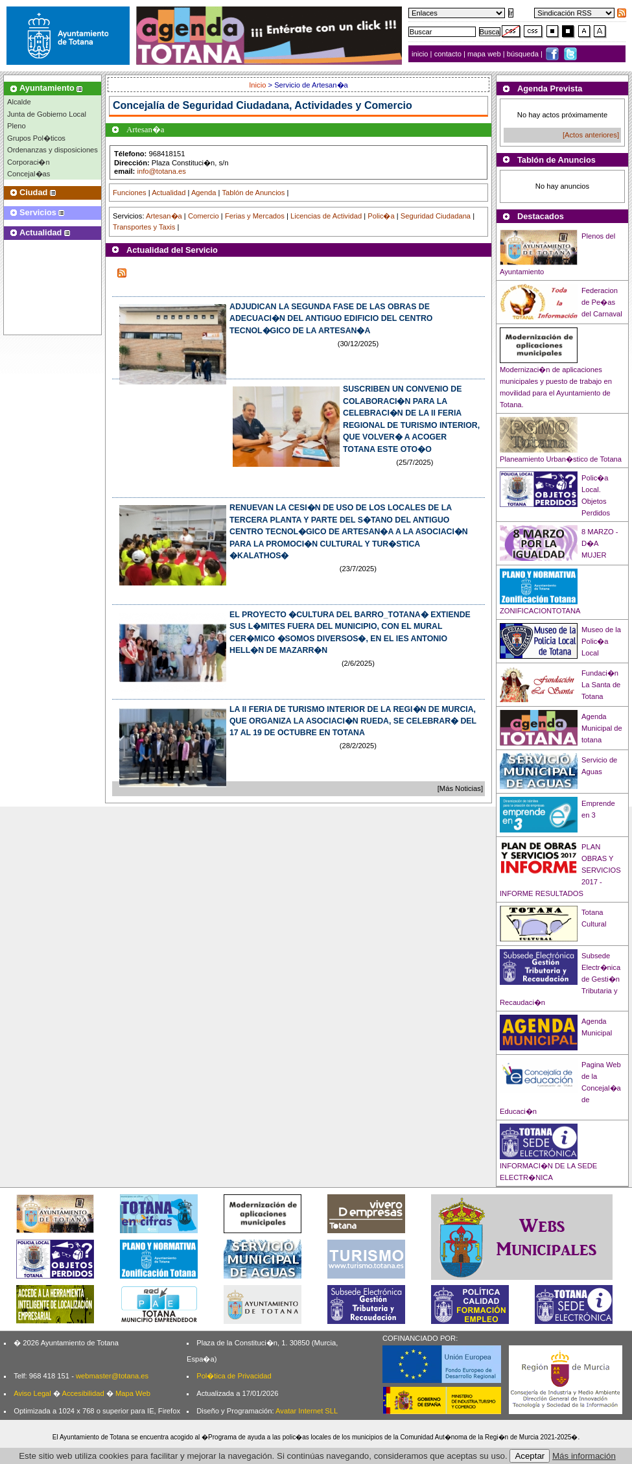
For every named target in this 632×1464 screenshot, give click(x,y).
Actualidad (168, 192)
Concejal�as (28, 174)
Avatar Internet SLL (306, 1411)
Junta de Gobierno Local (46, 114)
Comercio (203, 216)
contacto (448, 54)
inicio (421, 54)
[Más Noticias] (460, 788)
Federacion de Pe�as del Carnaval (601, 302)
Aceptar (529, 1456)
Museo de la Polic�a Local (601, 641)
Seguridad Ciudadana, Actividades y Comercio (297, 105)
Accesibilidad (83, 1393)
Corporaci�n (28, 162)
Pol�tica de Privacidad (233, 1376)
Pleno (16, 126)
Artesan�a (164, 216)
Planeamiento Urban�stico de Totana (561, 459)
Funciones (129, 192)
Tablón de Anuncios (253, 192)
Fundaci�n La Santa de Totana (600, 684)
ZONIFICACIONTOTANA (540, 611)
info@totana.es (161, 171)
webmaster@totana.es (112, 1376)
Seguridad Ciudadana (436, 216)
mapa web (485, 54)
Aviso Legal (32, 1393)
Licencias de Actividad (326, 216)
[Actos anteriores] (591, 135)
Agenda (204, 192)
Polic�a (381, 216)
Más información (584, 1456)
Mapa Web (132, 1393)
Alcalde (19, 102)
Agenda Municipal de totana (601, 728)
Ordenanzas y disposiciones (52, 150)
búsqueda (524, 54)
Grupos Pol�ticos (36, 138)
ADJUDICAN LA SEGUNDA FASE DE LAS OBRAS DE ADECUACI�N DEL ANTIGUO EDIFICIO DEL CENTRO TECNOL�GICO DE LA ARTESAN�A (330, 318)
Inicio (258, 85)
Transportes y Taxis (144, 227)
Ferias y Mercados (255, 216)
